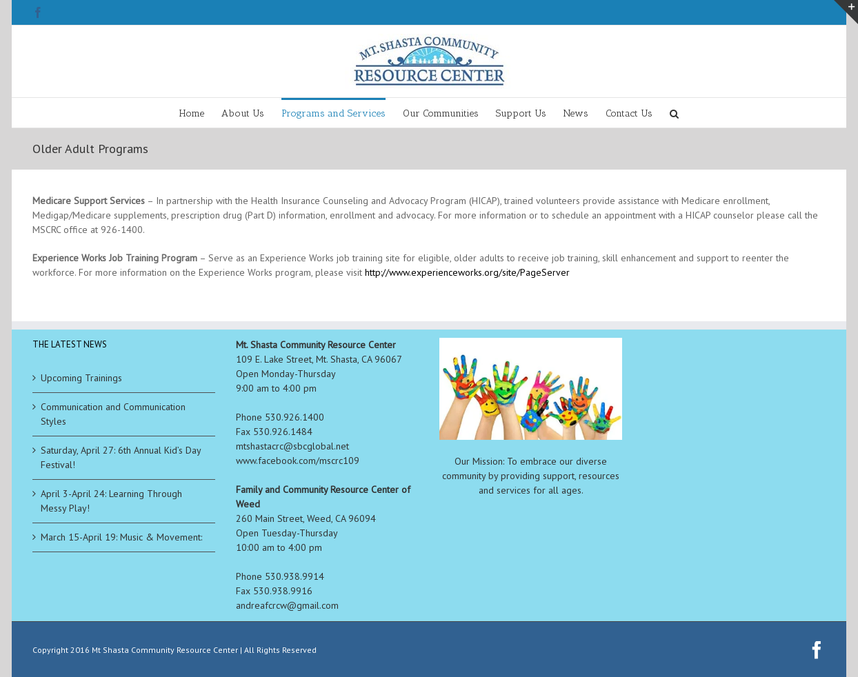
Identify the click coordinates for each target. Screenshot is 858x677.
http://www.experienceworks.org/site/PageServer (467, 272)
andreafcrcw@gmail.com (287, 605)
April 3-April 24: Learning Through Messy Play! (111, 500)
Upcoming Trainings (81, 378)
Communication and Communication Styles (113, 414)
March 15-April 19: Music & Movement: (121, 537)
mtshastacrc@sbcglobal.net (292, 446)
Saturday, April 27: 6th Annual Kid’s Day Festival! (121, 457)
